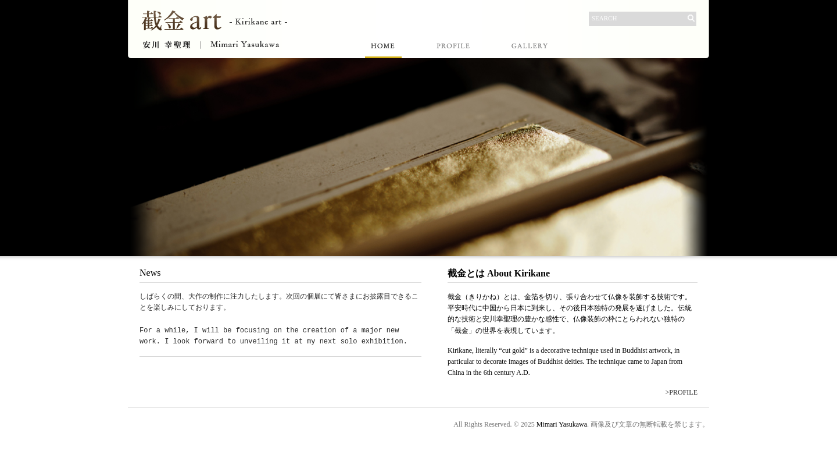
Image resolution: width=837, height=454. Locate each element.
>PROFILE (682, 392)
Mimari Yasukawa (561, 424)
